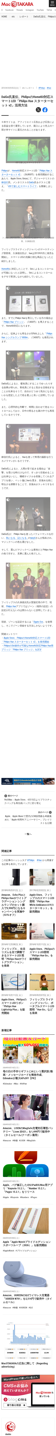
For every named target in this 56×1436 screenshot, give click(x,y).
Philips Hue (11, 606)
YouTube (40, 10)
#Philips (42, 88)
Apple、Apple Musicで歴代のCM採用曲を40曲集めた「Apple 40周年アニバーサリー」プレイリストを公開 (28, 817)
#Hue (49, 88)
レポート (24, 16)
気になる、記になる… (17, 538)
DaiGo (31, 182)
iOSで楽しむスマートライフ (22, 186)
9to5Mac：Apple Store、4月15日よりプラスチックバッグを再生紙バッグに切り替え (28, 799)
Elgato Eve (38, 621)
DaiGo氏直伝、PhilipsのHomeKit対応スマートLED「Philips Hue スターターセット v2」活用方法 (27, 101)
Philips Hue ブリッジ (13, 322)
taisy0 (33, 538)
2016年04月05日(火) (10, 88)
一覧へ (28, 834)
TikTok (49, 10)
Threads (19, 10)
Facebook (9, 10)
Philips (4, 170)
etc (13, 16)
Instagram (30, 10)
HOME (4, 16)
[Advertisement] (28, 50)
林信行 (4, 182)
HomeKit (16, 170)
